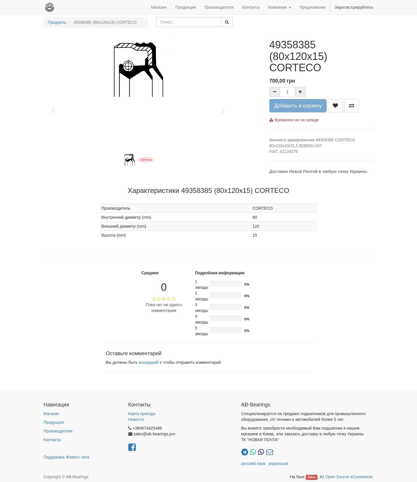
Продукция (53, 422)
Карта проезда (142, 413)
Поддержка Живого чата (66, 457)
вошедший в (150, 362)
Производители (57, 431)
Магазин (51, 413)
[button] (55, 107)
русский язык (253, 463)
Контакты (52, 439)
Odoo (312, 477)
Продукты (57, 22)
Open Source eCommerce (348, 476)
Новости (136, 419)
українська (278, 463)
